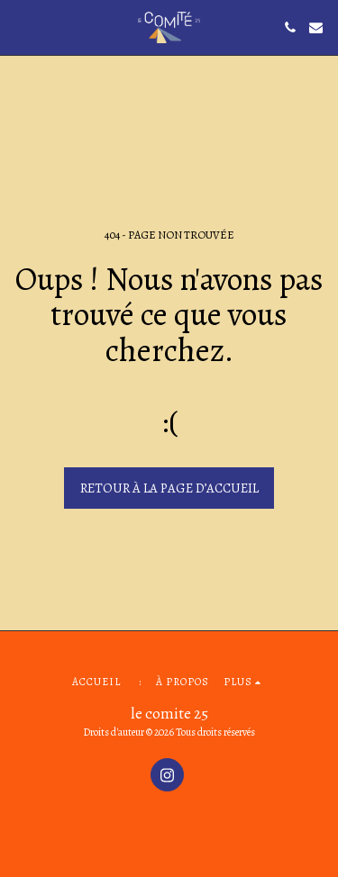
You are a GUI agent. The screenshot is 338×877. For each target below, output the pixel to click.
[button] (20, 26)
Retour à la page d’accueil (169, 488)
